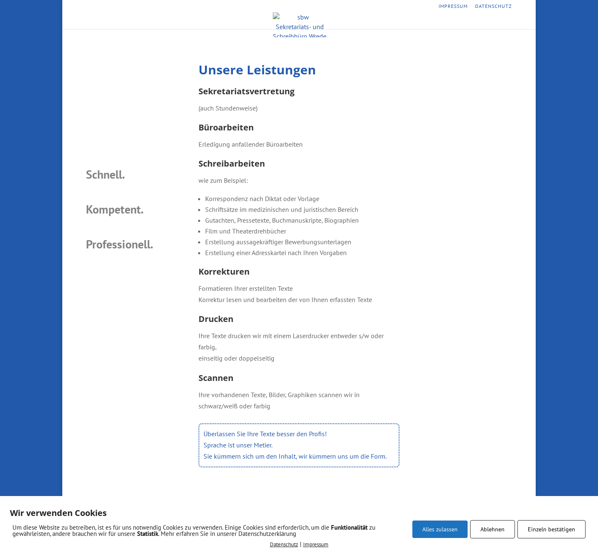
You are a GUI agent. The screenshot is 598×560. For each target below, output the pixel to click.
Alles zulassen (440, 529)
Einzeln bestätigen (551, 529)
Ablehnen (492, 529)
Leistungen (285, 22)
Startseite (244, 22)
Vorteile (322, 22)
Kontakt (356, 22)
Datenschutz (493, 6)
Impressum (453, 6)
